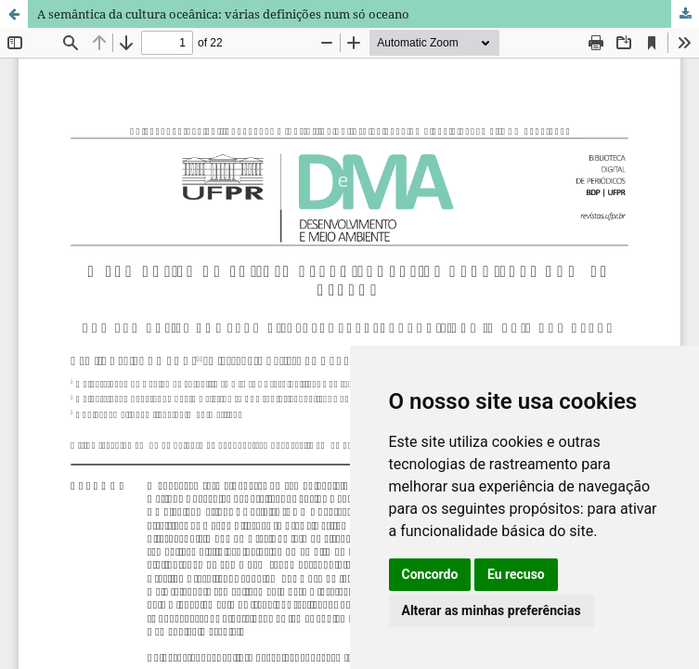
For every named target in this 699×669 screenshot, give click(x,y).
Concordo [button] (430, 574)
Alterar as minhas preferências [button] (491, 610)
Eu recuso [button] (516, 574)
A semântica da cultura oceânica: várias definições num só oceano (223, 14)
